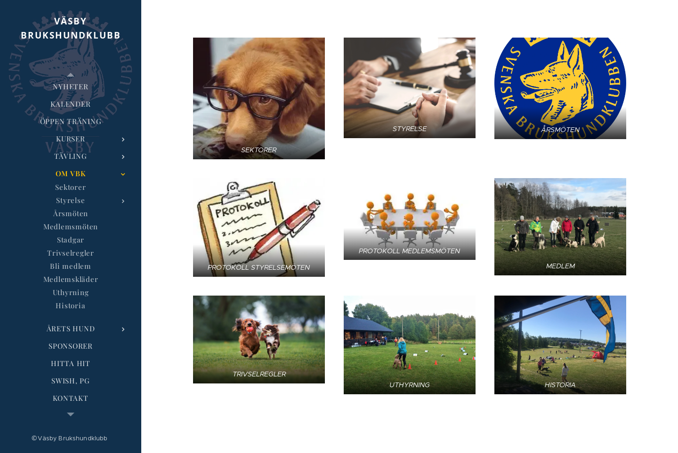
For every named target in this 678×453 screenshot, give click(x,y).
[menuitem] (70, 86)
